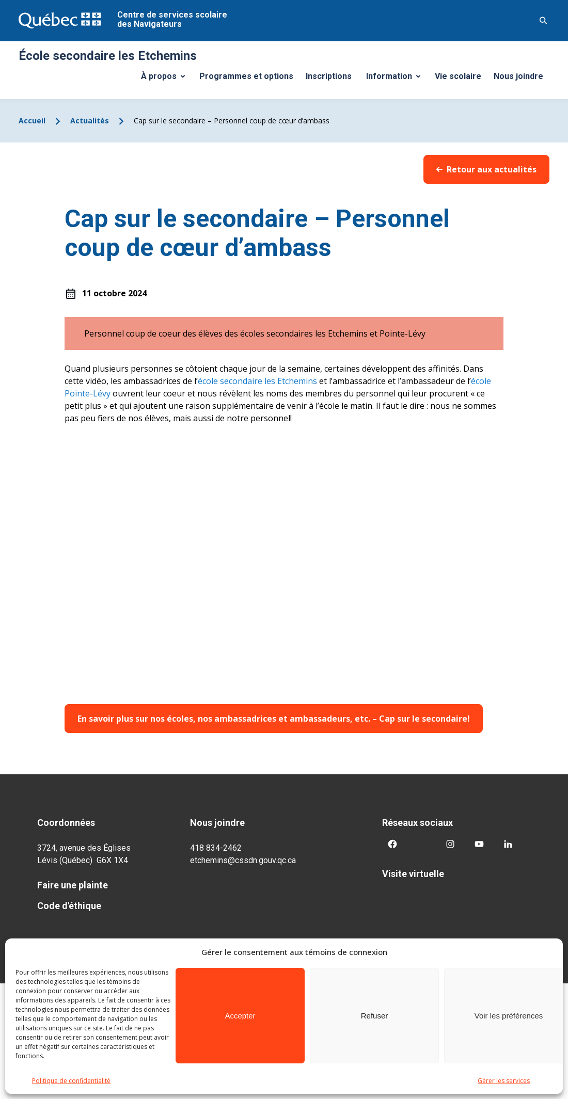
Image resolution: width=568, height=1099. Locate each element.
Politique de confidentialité (71, 1080)
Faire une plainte (72, 885)
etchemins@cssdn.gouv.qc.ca (243, 860)
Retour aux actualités (486, 169)
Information (397, 79)
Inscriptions (329, 76)
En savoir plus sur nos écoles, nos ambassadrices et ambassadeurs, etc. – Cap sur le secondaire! (273, 718)
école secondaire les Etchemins (257, 381)
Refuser (374, 1015)
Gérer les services (504, 1080)
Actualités (89, 120)
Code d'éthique (69, 905)
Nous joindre (518, 76)
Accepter (240, 1015)
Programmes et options (246, 76)
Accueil (32, 120)
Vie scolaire (458, 76)
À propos (166, 79)
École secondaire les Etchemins (108, 56)
